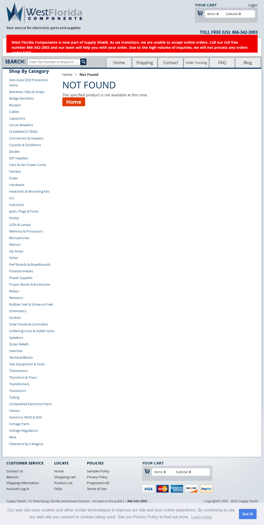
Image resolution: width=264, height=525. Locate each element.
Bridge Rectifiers (21, 98)
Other (13, 257)
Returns (12, 477)
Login (253, 5)
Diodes (14, 151)
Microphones (19, 238)
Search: (15, 62)
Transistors (17, 390)
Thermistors (18, 370)
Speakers (16, 337)
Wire (12, 437)
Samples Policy (98, 471)
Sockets (15, 317)
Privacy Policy (97, 477)
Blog (248, 62)
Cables (14, 111)
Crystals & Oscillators (25, 145)
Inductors (16, 204)
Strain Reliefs (19, 344)
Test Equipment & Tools (27, 364)
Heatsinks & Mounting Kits (29, 191)
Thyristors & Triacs (23, 377)
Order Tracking (196, 63)
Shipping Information (22, 483)
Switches (15, 350)
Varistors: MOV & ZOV (25, 417)
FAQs (58, 488)
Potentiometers (21, 271)
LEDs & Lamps (20, 224)
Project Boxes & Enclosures (29, 284)
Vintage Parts (19, 424)
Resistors (16, 297)
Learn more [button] (201, 517)
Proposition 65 (98, 483)
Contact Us (14, 471)
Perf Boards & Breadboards (29, 264)
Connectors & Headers (26, 138)
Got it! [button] (247, 514)
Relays (14, 291)
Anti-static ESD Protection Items (28, 82)
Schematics (17, 311)
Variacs (14, 410)
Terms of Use (96, 488)
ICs (11, 198)
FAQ (222, 62)
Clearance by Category (26, 443)
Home (119, 62)
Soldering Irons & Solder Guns (31, 331)
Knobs (14, 218)
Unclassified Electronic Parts (30, 404)
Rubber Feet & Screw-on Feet (31, 304)
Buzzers (15, 105)
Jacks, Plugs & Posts (24, 211)
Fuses (13, 178)
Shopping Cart (65, 477)
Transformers (19, 384)
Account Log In (17, 488)
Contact (170, 62)
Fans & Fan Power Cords (27, 164)
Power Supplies (20, 277)
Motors (14, 244)
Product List (63, 483)
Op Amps (16, 251)
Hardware (16, 184)
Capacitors (17, 118)
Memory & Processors (26, 231)
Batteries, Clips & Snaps (26, 91)
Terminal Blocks (21, 357)
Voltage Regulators (23, 430)
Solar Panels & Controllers (28, 324)
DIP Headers (18, 158)
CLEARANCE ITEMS (23, 131)
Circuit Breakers (21, 125)
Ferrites (15, 171)
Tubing (14, 397)
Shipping (144, 62)
